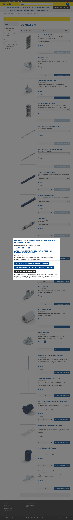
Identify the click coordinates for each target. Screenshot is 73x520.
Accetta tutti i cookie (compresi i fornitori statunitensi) (32, 263)
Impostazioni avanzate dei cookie (25, 271)
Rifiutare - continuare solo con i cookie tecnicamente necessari (34, 267)
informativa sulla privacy (28, 278)
